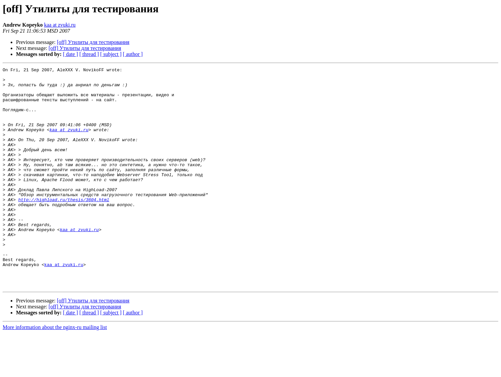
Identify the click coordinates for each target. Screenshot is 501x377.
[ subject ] (111, 54)
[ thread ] (89, 54)
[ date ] (70, 54)
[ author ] (133, 54)
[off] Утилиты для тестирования (93, 42)
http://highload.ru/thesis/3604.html (63, 226)
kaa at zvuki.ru (60, 25)
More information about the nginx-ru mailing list (55, 371)
